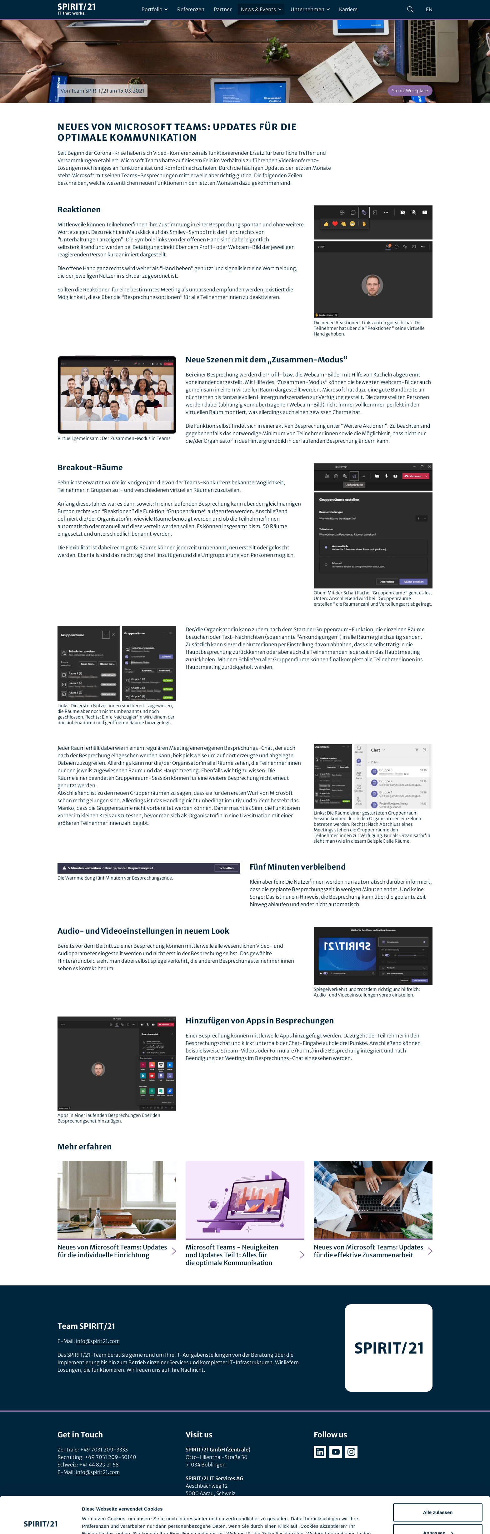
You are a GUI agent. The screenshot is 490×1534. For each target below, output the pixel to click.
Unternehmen (310, 9)
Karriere (348, 9)
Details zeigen (97, 1521)
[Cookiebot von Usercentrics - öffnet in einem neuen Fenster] (40, 1521)
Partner (223, 9)
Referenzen (190, 9)
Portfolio (155, 9)
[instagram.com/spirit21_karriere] (351, 1452)
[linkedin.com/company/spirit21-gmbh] (320, 1452)
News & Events (261, 9)
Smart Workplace (410, 90)
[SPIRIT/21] (76, 9)
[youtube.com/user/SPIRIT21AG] (335, 1452)
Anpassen (438, 1496)
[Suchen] (410, 9)
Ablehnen (437, 1516)
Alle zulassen (437, 1475)
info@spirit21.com (98, 1341)
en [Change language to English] (429, 9)
